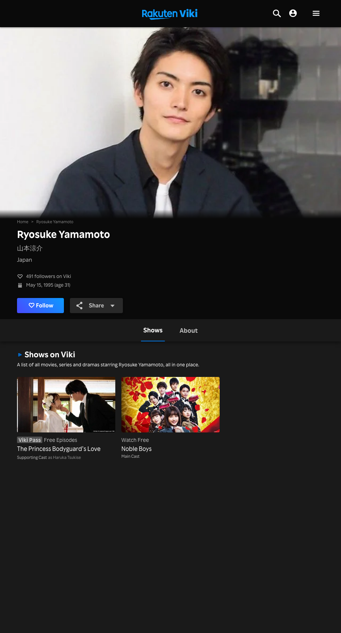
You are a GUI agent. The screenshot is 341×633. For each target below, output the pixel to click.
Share (96, 305)
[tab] (153, 330)
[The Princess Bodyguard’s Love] (66, 415)
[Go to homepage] (169, 13)
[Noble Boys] (170, 415)
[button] (316, 14)
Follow (41, 305)
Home (22, 221)
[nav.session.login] (293, 13)
